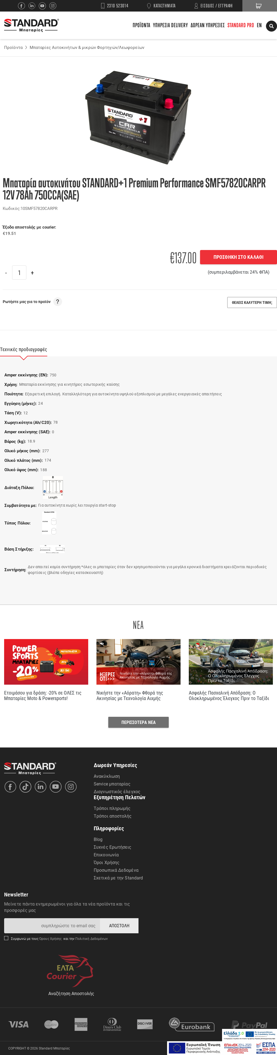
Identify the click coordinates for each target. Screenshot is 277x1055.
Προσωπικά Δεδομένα (116, 870)
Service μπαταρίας (112, 784)
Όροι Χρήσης (107, 862)
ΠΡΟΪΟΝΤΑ (141, 25)
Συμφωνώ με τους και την (59, 938)
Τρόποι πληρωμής (112, 808)
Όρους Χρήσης (50, 938)
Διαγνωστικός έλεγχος (117, 791)
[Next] (32, 272)
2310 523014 (118, 6)
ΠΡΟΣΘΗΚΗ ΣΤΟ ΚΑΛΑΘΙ (239, 257)
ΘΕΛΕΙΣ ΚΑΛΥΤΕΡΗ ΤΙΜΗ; (252, 302)
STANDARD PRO (241, 25)
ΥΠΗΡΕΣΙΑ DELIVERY (170, 25)
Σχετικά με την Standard (118, 878)
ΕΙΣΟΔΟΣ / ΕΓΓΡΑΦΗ (217, 6)
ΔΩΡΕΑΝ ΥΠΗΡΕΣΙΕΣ (208, 25)
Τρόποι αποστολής (113, 816)
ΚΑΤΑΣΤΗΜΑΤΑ (165, 6)
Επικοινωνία (106, 854)
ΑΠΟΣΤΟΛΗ (119, 925)
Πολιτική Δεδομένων (91, 938)
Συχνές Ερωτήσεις (113, 847)
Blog (98, 839)
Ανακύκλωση (107, 776)
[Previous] (6, 272)
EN (259, 25)
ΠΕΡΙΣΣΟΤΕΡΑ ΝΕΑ (138, 722)
